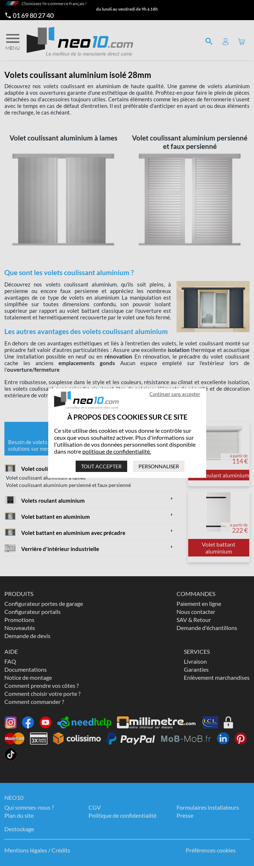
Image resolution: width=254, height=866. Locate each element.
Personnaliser (159, 466)
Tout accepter (101, 466)
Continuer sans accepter (174, 394)
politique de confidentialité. (116, 451)
